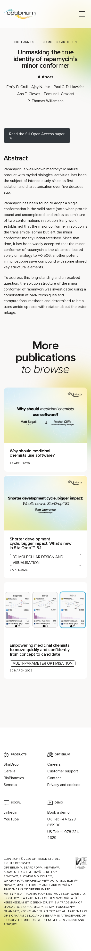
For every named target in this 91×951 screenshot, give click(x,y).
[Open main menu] (81, 13)
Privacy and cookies (63, 784)
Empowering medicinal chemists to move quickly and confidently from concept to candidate (39, 650)
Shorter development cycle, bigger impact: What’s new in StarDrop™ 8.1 (41, 543)
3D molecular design (60, 42)
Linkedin (10, 812)
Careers (54, 764)
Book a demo (58, 812)
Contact (54, 778)
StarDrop (11, 764)
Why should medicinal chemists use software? (32, 453)
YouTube (11, 819)
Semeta (10, 784)
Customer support (62, 771)
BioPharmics (24, 42)
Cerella (9, 771)
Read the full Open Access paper (37, 134)
